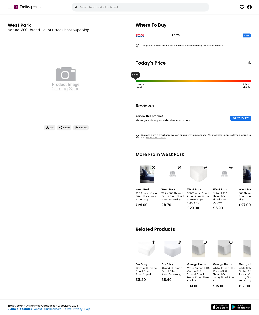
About (38, 309)
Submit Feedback (20, 309)
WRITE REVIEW (241, 118)
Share (64, 127)
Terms (67, 309)
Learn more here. (156, 137)
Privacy (77, 309)
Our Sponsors (52, 309)
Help (87, 309)
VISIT (246, 35)
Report (81, 127)
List (50, 127)
